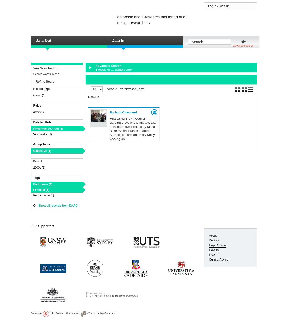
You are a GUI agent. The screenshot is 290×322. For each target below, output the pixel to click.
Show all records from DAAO (58, 205)
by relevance (128, 89)
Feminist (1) (41, 190)
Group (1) (39, 95)
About (213, 235)
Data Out (43, 40)
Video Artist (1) (42, 134)
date (141, 89)
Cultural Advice (218, 259)
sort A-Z (112, 89)
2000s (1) (39, 167)
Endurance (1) (42, 184)
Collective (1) (42, 151)
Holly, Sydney (56, 313)
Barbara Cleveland (123, 112)
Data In (118, 40)
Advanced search (243, 45)
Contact (214, 240)
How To (214, 250)
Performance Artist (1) (48, 128)
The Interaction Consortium (102, 313)
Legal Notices (218, 245)
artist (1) (38, 112)
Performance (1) (43, 195)
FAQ (212, 255)
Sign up (224, 6)
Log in (212, 6)
